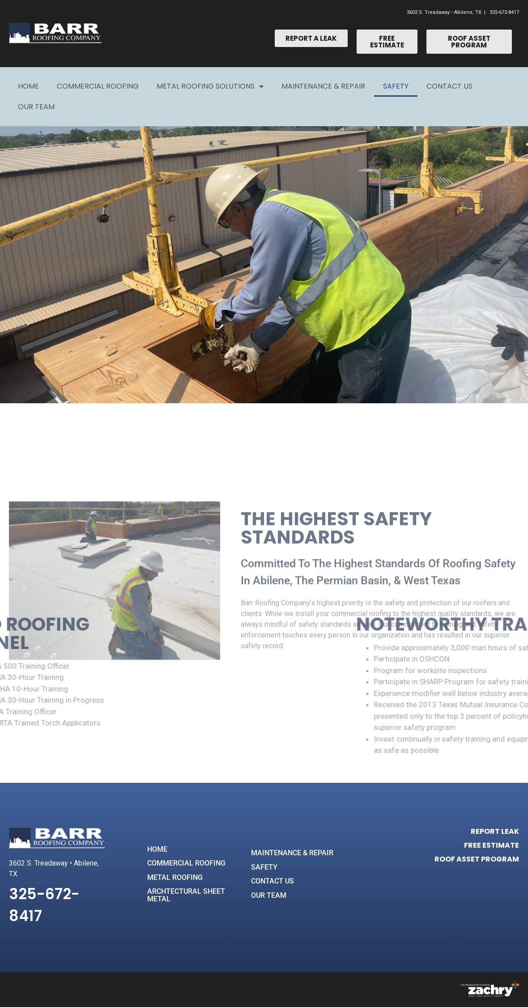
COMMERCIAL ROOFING (186, 863)
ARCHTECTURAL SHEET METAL (186, 895)
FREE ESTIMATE (491, 845)
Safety (396, 86)
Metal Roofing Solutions (210, 86)
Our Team (36, 107)
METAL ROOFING (175, 877)
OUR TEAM (268, 895)
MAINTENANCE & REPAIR (292, 853)
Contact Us (449, 86)
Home (28, 86)
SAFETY (264, 867)
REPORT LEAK (495, 831)
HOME (157, 849)
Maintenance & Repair (323, 86)
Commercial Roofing (98, 86)
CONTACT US (272, 881)
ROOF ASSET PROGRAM (476, 859)
